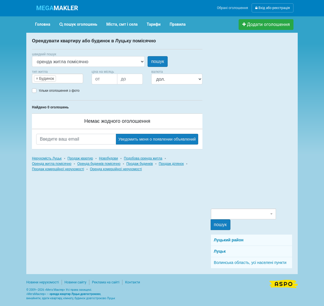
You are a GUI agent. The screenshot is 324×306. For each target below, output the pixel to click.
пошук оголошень (78, 24)
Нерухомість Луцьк (47, 158)
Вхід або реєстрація (272, 8)
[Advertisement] (253, 123)
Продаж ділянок (171, 164)
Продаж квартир (80, 158)
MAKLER (57, 8)
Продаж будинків (139, 164)
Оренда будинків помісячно (98, 164)
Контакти (132, 282)
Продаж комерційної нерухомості (58, 169)
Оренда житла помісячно (51, 164)
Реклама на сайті (105, 282)
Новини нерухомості (42, 282)
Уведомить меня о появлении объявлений (157, 139)
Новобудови (108, 158)
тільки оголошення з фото (59, 91)
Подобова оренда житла (143, 158)
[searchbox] (66, 78)
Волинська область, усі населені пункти (250, 262)
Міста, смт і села (122, 24)
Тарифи (154, 24)
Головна (42, 24)
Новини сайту (75, 282)
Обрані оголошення (232, 8)
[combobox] (57, 78)
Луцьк (220, 251)
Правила (178, 24)
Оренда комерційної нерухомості (116, 169)
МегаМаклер (36, 294)
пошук (157, 61)
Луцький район (228, 240)
